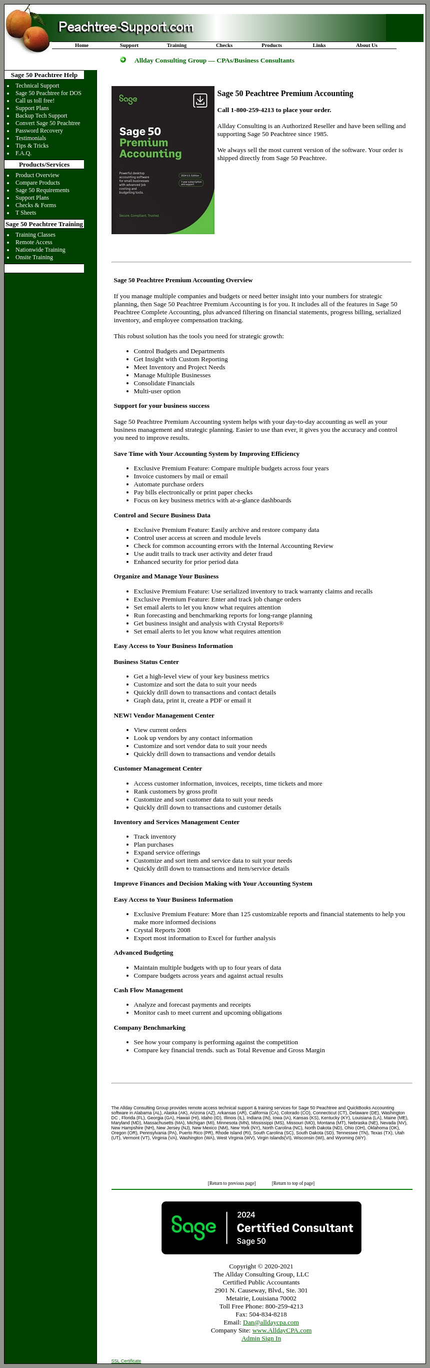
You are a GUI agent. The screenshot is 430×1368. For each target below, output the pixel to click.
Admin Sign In (261, 1338)
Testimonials (31, 138)
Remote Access (34, 242)
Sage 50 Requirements (43, 190)
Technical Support (37, 85)
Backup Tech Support (42, 115)
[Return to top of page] (293, 1183)
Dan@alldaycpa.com (271, 1322)
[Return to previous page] (232, 1183)
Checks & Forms (36, 205)
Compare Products (38, 182)
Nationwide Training (41, 249)
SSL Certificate (127, 1360)
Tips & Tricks (32, 145)
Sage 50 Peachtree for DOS (49, 93)
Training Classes (36, 234)
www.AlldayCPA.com (282, 1330)
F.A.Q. (24, 153)
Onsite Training (34, 257)
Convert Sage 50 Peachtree (48, 123)
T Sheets (26, 212)
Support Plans (32, 108)
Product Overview (38, 175)
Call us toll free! (35, 100)
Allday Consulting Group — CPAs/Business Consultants (214, 60)
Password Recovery (39, 130)
